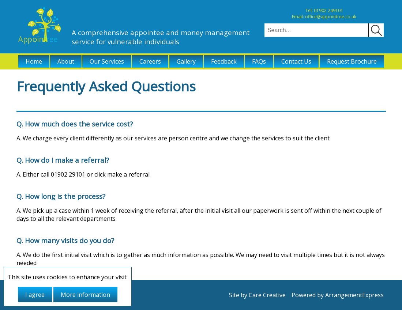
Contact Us (296, 61)
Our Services (107, 61)
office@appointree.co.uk (330, 17)
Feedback (224, 61)
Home (34, 61)
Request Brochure (352, 61)
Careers (150, 61)
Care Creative (267, 295)
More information (85, 295)
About (65, 61)
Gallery (186, 61)
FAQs (259, 61)
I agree (35, 295)
